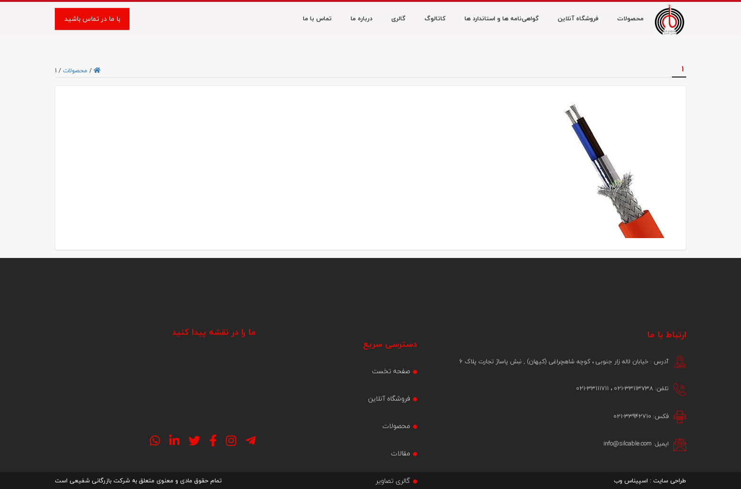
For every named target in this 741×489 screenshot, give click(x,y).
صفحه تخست (391, 406)
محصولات (75, 70)
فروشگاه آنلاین (389, 433)
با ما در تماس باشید (92, 19)
